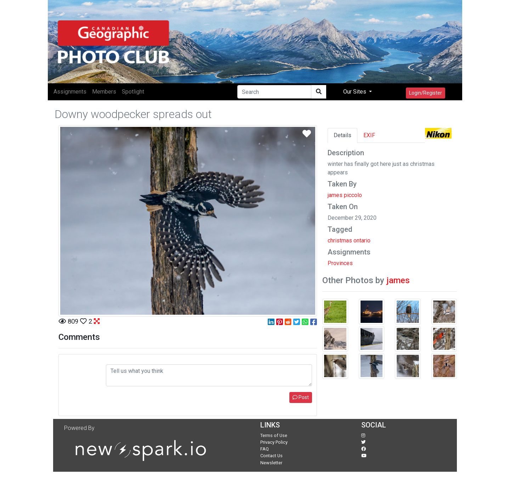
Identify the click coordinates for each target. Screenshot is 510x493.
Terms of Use (273, 435)
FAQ (264, 449)
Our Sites (355, 91)
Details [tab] (342, 135)
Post (301, 397)
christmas (340, 240)
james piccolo (345, 195)
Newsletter (271, 462)
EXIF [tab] (369, 135)
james (398, 280)
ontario (361, 240)
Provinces (340, 263)
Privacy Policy (274, 442)
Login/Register (425, 93)
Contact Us (271, 455)
